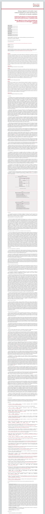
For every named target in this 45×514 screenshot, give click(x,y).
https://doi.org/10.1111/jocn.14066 (12, 444)
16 (12, 337)
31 (32, 373)
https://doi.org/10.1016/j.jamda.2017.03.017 (14, 419)
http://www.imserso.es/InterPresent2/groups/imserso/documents (17, 411)
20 (36, 153)
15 (35, 140)
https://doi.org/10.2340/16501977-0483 (13, 474)
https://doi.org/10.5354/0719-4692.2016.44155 (25, 449)
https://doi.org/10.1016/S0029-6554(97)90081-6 (15, 439)
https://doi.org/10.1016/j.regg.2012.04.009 (13, 414)
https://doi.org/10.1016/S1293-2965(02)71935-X (14, 479)
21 (27, 157)
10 (22, 129)
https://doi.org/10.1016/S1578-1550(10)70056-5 (14, 408)
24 (26, 340)
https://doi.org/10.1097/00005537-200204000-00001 (15, 404)
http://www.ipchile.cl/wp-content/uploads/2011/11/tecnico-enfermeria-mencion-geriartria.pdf (20, 437)
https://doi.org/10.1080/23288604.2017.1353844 (29, 425)
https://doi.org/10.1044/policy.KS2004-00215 (14, 417)
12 (15, 134)
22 (27, 160)
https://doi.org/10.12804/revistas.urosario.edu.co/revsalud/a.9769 (23, 50)
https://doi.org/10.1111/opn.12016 (12, 465)
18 (36, 140)
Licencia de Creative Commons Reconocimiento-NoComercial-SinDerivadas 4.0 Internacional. (20, 43)
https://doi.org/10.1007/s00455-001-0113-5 (30, 462)
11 (30, 130)
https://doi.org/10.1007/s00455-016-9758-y (25, 468)
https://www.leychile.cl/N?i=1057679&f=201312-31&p (22, 427)
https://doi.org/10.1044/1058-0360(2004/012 (30, 441)
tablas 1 (31, 172)
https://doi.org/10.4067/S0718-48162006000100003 (15, 471)
